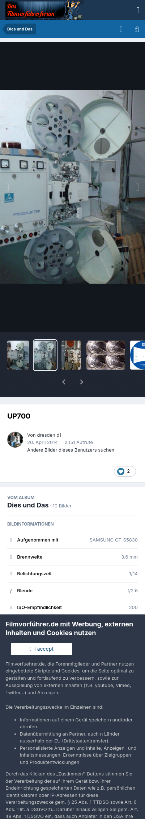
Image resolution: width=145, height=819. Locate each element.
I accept (42, 649)
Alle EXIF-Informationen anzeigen (72, 610)
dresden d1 (49, 416)
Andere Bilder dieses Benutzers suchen (70, 431)
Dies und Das (28, 486)
